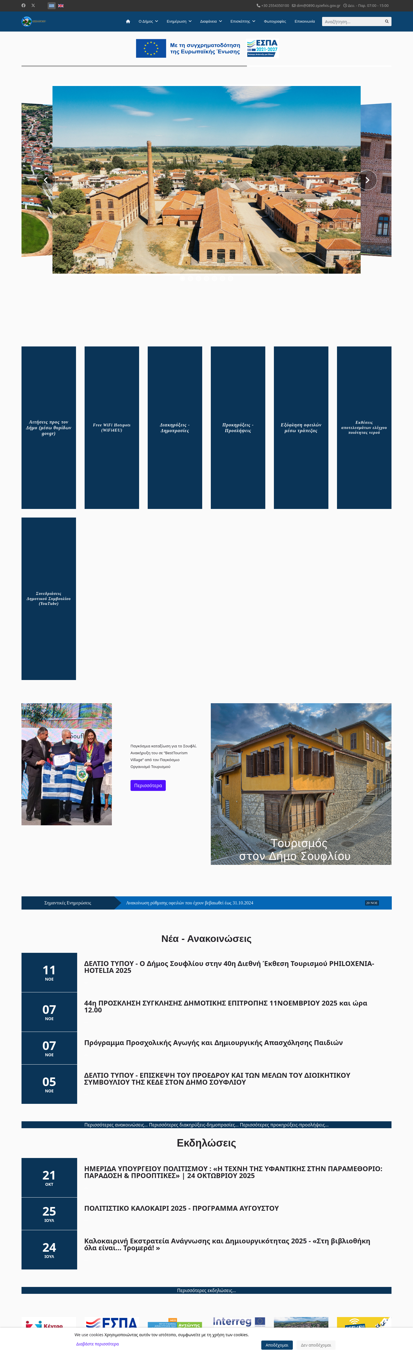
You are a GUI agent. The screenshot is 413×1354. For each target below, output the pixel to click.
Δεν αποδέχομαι (316, 1345)
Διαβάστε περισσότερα (97, 1344)
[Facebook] (24, 5)
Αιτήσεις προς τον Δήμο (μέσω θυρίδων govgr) (48, 428)
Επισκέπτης (240, 21)
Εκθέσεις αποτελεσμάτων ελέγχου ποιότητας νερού (364, 427)
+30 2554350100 (275, 5)
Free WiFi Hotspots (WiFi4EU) (112, 427)
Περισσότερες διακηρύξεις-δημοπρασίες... (194, 1125)
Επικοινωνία (305, 21)
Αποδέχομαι (277, 1345)
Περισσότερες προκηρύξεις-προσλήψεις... (284, 1125)
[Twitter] (33, 5)
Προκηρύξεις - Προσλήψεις (238, 427)
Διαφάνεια (208, 21)
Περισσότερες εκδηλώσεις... (206, 1290)
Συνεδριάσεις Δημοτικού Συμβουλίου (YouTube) (49, 598)
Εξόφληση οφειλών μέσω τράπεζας (301, 427)
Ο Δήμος (146, 21)
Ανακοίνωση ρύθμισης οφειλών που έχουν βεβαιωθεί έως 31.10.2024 (189, 903)
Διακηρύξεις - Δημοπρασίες (175, 427)
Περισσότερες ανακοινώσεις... (116, 1125)
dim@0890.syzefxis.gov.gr (318, 5)
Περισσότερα (148, 785)
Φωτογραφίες (275, 21)
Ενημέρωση (176, 21)
